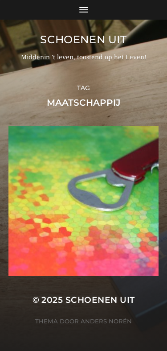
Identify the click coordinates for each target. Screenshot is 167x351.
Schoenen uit (83, 39)
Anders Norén (106, 321)
